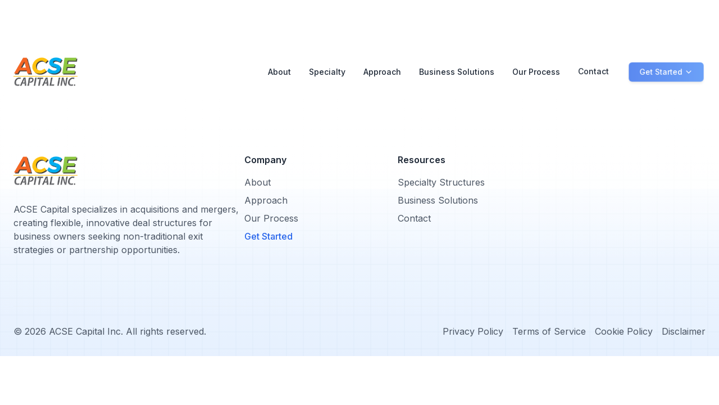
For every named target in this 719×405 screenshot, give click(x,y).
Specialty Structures (441, 182)
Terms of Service (549, 331)
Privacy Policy (473, 331)
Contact (593, 66)
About (279, 71)
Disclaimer (684, 331)
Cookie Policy (624, 331)
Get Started (268, 236)
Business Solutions (456, 67)
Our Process (536, 66)
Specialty (327, 71)
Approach (382, 70)
